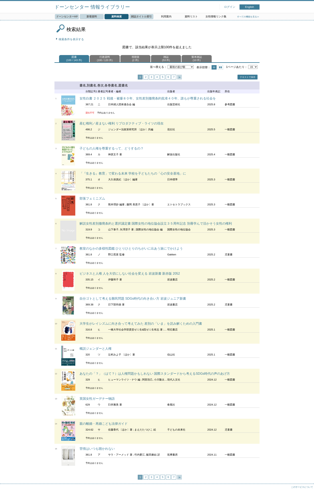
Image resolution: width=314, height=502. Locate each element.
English (249, 6)
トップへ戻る (307, 495)
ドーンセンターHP (67, 16)
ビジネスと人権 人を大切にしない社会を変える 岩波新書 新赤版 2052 (130, 273)
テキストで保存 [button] (247, 77)
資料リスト (191, 16)
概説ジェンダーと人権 (96, 348)
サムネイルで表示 (220, 67)
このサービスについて (302, 487)
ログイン (229, 6)
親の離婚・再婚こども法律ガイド (104, 423)
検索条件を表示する (71, 39)
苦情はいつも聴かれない (97, 448)
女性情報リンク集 (215, 16)
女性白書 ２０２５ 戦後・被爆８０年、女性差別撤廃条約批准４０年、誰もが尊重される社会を (148, 98)
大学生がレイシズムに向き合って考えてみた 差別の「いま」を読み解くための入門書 (141, 323)
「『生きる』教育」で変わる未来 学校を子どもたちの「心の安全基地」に (133, 173)
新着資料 (92, 16)
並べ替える (157, 66)
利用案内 (166, 16)
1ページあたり (235, 66)
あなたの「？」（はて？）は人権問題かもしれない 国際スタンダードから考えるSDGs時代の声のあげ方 (155, 373)
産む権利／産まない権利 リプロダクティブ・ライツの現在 (122, 123)
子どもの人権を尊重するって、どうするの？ (112, 148)
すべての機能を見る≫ (248, 16)
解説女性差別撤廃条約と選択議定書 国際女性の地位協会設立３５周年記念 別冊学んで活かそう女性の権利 (156, 223)
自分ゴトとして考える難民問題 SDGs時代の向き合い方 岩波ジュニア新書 (133, 298)
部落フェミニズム (92, 198)
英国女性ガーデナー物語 (97, 398)
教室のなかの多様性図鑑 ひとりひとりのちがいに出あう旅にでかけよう (131, 248)
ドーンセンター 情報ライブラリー (92, 7)
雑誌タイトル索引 (141, 16)
